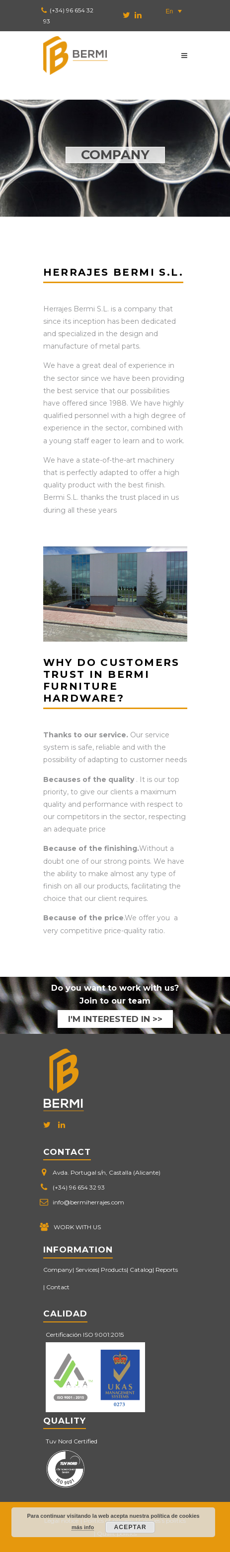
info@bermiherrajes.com (88, 1202)
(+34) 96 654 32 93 (79, 1187)
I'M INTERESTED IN (109, 1019)
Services (87, 1269)
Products (114, 1269)
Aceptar (130, 1527)
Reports (166, 1269)
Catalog (141, 1269)
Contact (58, 1287)
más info (83, 1527)
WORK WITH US (77, 1227)
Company (58, 1269)
